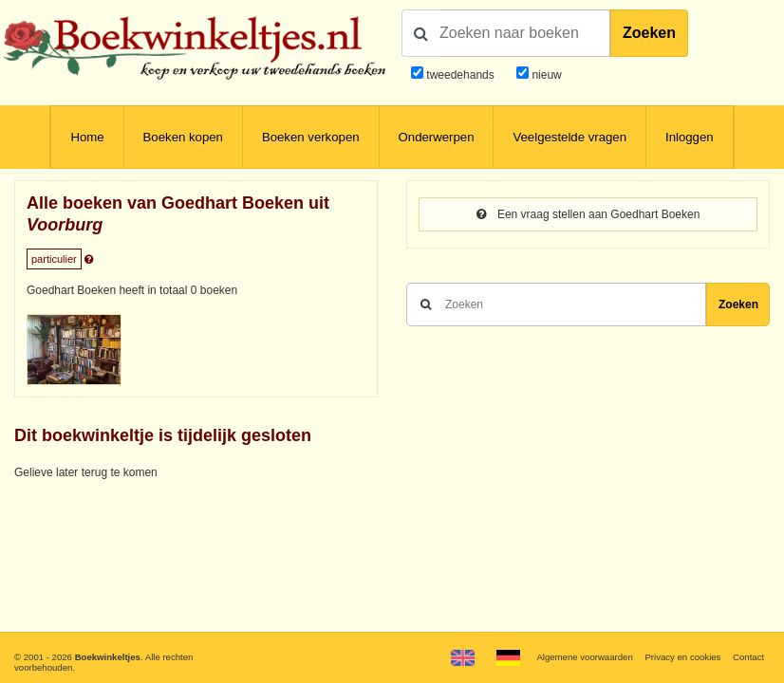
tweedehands (460, 75)
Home (86, 137)
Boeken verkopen (311, 137)
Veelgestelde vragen (569, 137)
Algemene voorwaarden (584, 657)
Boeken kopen (183, 137)
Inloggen (689, 137)
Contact (748, 657)
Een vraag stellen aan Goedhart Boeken (588, 214)
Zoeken (649, 33)
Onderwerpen (437, 137)
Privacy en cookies (682, 657)
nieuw (545, 75)
